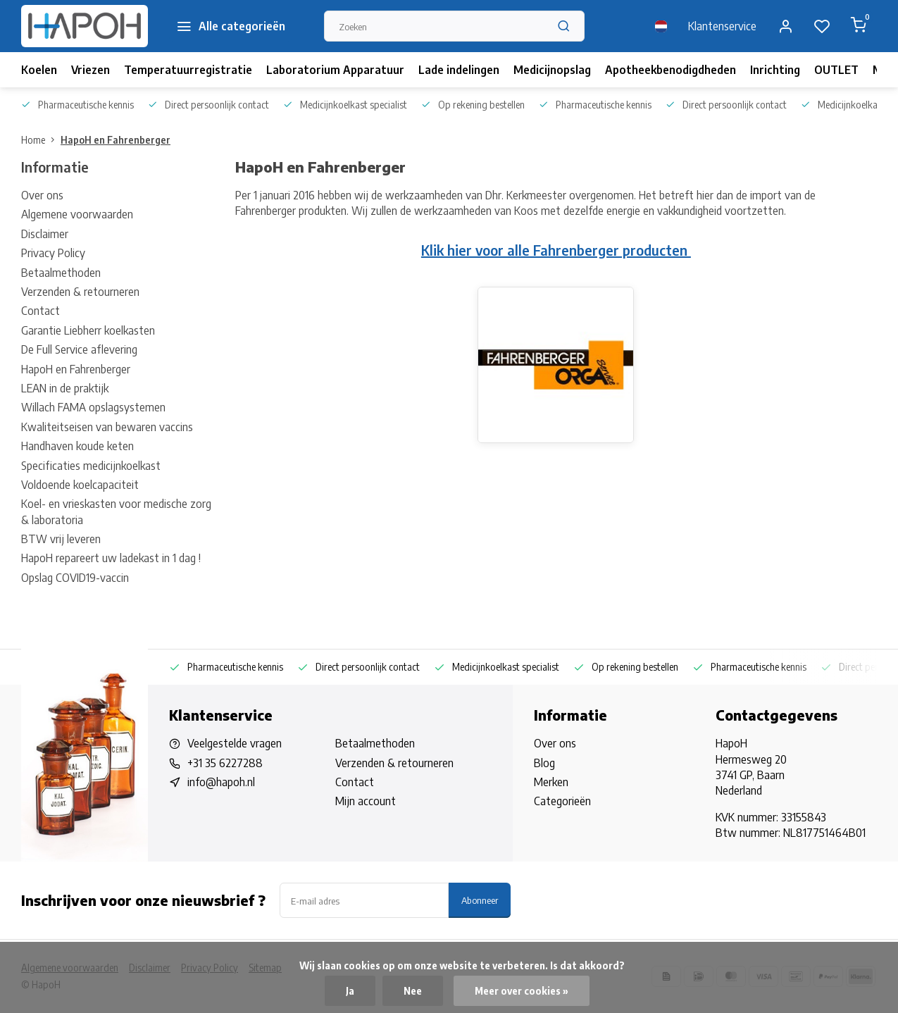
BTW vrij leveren (61, 539)
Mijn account (365, 801)
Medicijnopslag (552, 70)
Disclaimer (44, 234)
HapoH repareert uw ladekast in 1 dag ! (111, 558)
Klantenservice (722, 26)
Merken (551, 782)
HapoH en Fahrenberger (115, 140)
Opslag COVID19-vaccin (75, 578)
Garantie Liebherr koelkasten (88, 330)
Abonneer (479, 900)
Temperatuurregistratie (188, 70)
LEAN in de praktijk (64, 388)
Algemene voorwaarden (77, 214)
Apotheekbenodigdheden (670, 70)
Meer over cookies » (521, 991)
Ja (350, 991)
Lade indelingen (458, 70)
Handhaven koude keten (77, 446)
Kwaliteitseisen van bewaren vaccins (107, 427)
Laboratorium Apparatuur (335, 70)
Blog (544, 763)
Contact (40, 311)
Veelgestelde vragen (234, 743)
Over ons (42, 195)
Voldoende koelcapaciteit (80, 485)
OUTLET (836, 70)
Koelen (39, 70)
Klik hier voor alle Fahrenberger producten (556, 250)
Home (41, 140)
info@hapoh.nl (221, 782)
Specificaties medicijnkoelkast (91, 466)
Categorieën (562, 801)
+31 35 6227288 (225, 763)
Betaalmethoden (61, 273)
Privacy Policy (53, 253)
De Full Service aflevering (79, 349)
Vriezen (90, 70)
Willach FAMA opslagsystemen (93, 407)
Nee (413, 991)
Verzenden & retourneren (80, 292)
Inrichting (775, 70)
